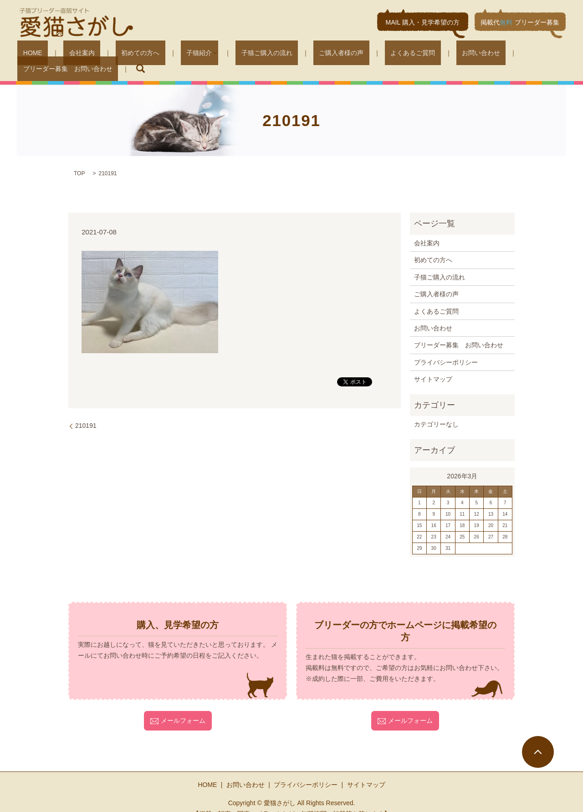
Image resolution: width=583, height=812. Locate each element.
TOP (79, 160)
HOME (32, 54)
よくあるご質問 (350, 54)
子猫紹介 (165, 54)
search (553, 54)
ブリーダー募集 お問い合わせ (486, 54)
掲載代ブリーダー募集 (520, 22)
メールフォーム (177, 706)
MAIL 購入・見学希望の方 (423, 22)
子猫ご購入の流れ (226, 54)
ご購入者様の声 (290, 54)
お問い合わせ (407, 54)
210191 (86, 412)
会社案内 (70, 54)
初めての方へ (117, 54)
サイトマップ (433, 365)
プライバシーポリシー (446, 348)
